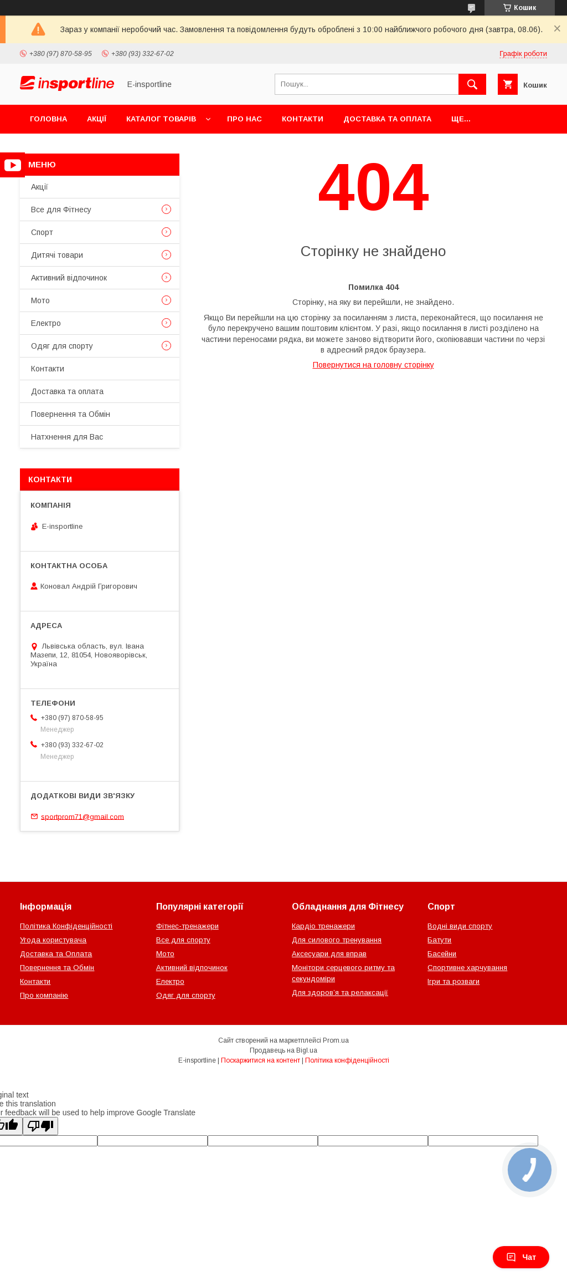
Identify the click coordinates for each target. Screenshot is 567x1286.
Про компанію (44, 995)
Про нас (244, 119)
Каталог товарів (161, 119)
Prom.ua (336, 1040)
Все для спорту (183, 940)
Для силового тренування (337, 940)
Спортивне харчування (467, 967)
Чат (521, 1257)
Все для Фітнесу (61, 209)
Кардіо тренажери (323, 926)
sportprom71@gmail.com (82, 816)
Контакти (302, 119)
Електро (46, 323)
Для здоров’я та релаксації (340, 992)
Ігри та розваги (453, 981)
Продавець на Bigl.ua (283, 1050)
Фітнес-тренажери (187, 926)
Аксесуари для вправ (329, 954)
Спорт (42, 232)
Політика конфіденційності (347, 1060)
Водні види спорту (459, 926)
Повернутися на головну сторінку (373, 364)
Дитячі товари (57, 255)
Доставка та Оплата (56, 954)
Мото (40, 300)
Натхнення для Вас (67, 436)
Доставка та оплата (387, 119)
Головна (48, 119)
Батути (439, 940)
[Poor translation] (40, 1126)
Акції (96, 119)
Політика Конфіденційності (66, 926)
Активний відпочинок (69, 277)
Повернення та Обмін (70, 414)
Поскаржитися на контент (260, 1060)
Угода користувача (53, 940)
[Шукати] (472, 84)
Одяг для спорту (62, 345)
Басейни (441, 954)
